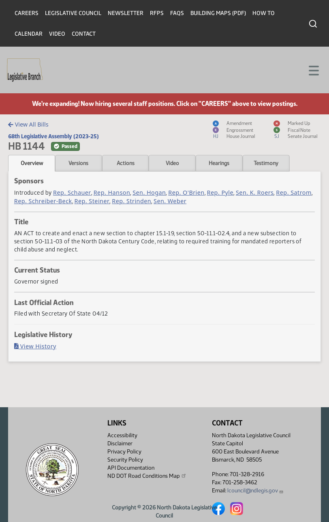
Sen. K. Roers (254, 192)
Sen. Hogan (149, 192)
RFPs (157, 13)
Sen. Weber (170, 201)
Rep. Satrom (293, 192)
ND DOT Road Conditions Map (147, 475)
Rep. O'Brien (186, 192)
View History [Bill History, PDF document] (35, 346)
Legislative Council (73, 13)
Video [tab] (172, 163)
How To (263, 13)
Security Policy (125, 459)
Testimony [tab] (266, 163)
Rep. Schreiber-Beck (43, 201)
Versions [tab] (78, 163)
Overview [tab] (32, 163)
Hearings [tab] (219, 163)
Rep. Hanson (112, 192)
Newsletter (125, 13)
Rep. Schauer (72, 192)
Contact (84, 33)
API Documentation (130, 467)
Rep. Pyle (220, 192)
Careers (26, 13)
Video (57, 33)
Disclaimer (119, 443)
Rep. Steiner (92, 201)
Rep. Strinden (131, 201)
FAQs (177, 13)
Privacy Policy (124, 451)
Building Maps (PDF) (218, 13)
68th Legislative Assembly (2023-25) (53, 136)
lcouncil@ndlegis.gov (255, 490)
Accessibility (122, 435)
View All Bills (28, 124)
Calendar (29, 33)
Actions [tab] (126, 163)
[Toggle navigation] (313, 70)
